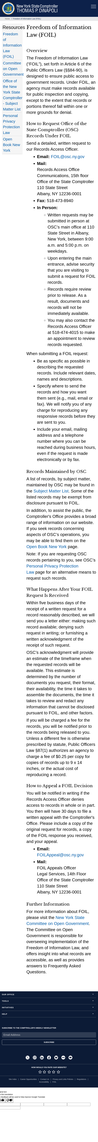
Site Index (13, 1079)
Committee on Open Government (13, 68)
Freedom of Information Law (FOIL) (12, 45)
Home (7, 19)
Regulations (81, 1079)
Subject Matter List (51, 491)
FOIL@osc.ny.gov (67, 156)
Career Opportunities (28, 1079)
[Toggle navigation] (93, 6)
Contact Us (44, 1079)
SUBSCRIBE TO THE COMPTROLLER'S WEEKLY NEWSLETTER (29, 1028)
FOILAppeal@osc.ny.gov (60, 855)
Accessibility (44, 1082)
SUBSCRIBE (49, 1042)
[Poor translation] (9, 1100)
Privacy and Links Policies (63, 1079)
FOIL (54, 1082)
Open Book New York (11, 144)
